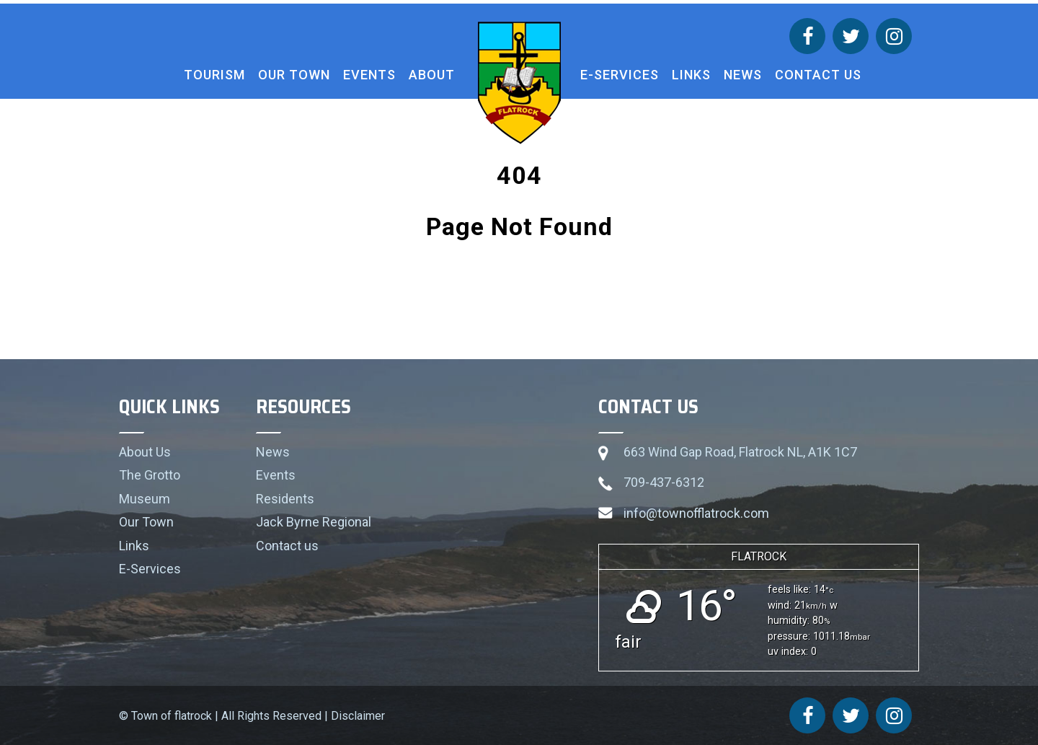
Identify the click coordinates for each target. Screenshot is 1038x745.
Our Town (294, 74)
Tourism (214, 74)
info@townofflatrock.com (696, 513)
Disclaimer (358, 716)
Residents (285, 498)
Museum (144, 498)
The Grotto (149, 474)
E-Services (619, 74)
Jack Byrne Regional (313, 521)
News (743, 74)
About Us (145, 451)
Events (369, 74)
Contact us (818, 74)
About (432, 74)
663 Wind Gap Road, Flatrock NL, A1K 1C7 (740, 451)
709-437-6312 (664, 482)
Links (691, 74)
